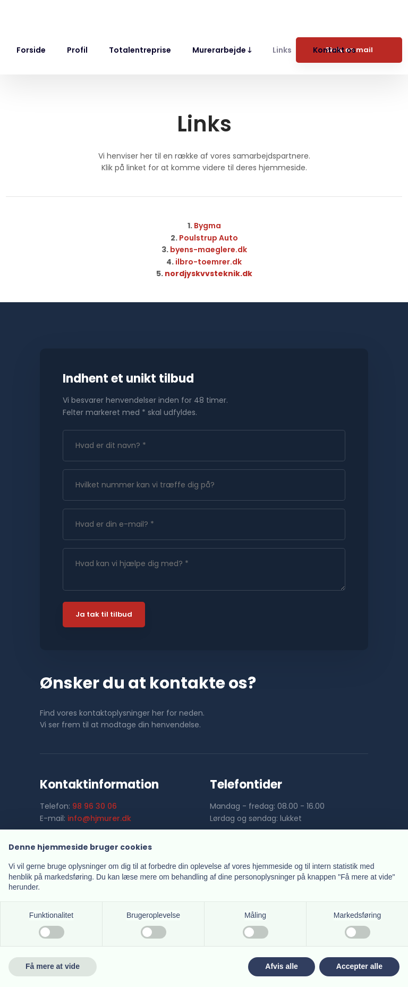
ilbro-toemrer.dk (208, 261)
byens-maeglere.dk (208, 249)
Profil (77, 50)
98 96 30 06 (94, 806)
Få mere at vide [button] (53, 966)
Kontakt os (334, 50)
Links (282, 50)
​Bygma (207, 225)
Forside (31, 50)
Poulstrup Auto (208, 238)
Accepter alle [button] (359, 966)
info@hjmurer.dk (99, 818)
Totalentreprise (140, 50)
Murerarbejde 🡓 (221, 50)
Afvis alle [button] (281, 966)
